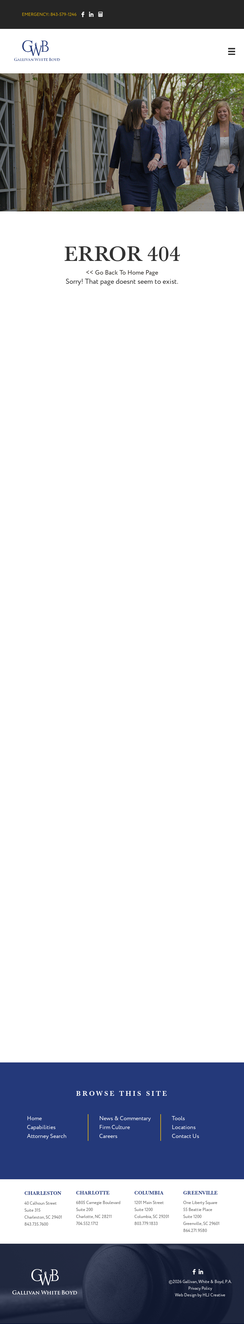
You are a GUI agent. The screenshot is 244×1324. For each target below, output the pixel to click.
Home (34, 1118)
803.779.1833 (146, 1224)
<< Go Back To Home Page (122, 272)
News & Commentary (125, 1118)
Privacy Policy (200, 1288)
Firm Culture (114, 1127)
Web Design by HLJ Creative (200, 1295)
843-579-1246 (63, 14)
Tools (178, 1118)
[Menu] (232, 51)
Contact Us (185, 1136)
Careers (108, 1136)
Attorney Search (47, 1136)
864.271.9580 (195, 1231)
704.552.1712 (87, 1224)
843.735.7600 (36, 1224)
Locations (184, 1127)
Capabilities (41, 1127)
